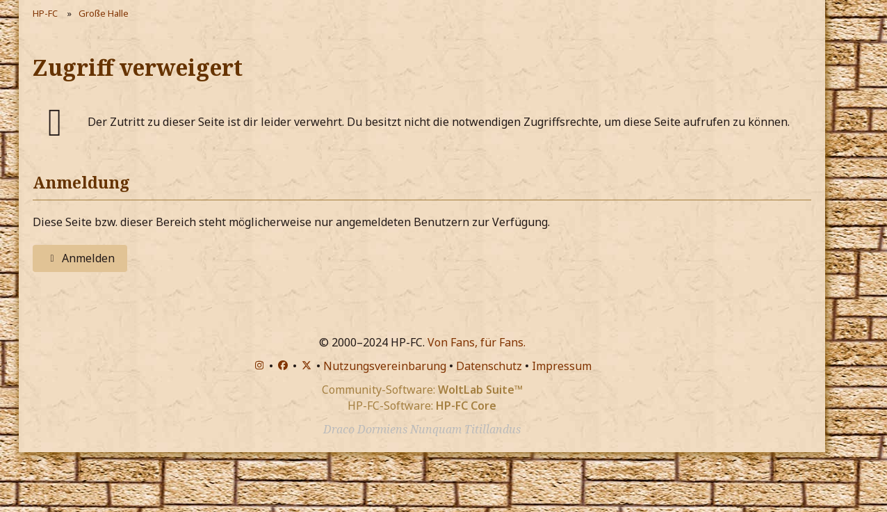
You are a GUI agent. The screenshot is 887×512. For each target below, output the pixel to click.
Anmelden (80, 258)
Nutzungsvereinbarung (384, 366)
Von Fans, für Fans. (477, 342)
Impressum (562, 366)
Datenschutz (489, 366)
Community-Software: (422, 389)
